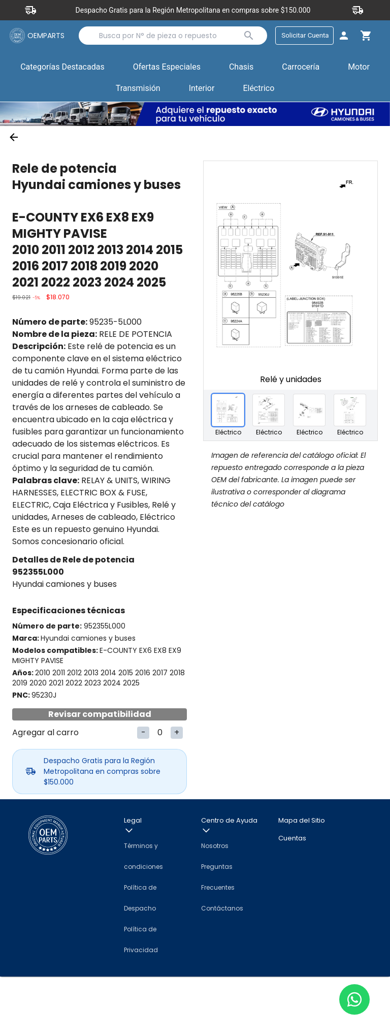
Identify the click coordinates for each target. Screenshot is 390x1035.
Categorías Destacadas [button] (62, 71)
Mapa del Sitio (301, 879)
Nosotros (215, 904)
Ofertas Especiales (167, 69)
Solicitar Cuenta (301, 36)
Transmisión (138, 90)
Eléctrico (258, 90)
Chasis (241, 69)
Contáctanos (222, 966)
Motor (359, 69)
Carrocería (300, 69)
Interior (202, 90)
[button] (167, 69)
